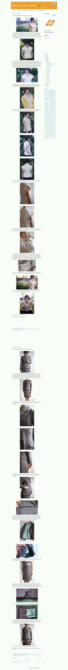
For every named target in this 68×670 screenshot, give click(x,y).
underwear (51, 134)
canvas (51, 92)
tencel (54, 132)
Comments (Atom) (19, 662)
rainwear (51, 120)
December (48, 62)
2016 (46, 59)
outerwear (49, 114)
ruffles (45, 122)
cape (52, 92)
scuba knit (54, 122)
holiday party (48, 105)
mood (54, 112)
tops (50, 133)
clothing (52, 93)
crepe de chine (51, 95)
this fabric (23, 273)
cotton (54, 94)
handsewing (51, 103)
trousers (52, 133)
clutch (47, 94)
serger (54, 123)
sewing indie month (47, 126)
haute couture (49, 104)
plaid (50, 119)
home (51, 105)
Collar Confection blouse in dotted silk (22, 15)
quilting (49, 120)
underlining (48, 134)
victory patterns (47, 135)
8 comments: (22, 328)
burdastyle (46, 92)
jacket (27, 654)
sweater (54, 131)
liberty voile (47, 110)
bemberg (16, 654)
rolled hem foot (53, 121)
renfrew (49, 121)
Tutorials (25, 10)
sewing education (47, 125)
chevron (50, 93)
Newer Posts (14, 658)
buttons (49, 92)
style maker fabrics (47, 131)
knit (49, 108)
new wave (54, 113)
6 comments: (23, 653)
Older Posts (39, 658)
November (48, 68)
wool (24, 655)
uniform (54, 134)
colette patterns (51, 94)
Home (14, 10)
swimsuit (52, 132)
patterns (46, 118)
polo (53, 119)
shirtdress (54, 127)
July (47, 73)
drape (54, 97)
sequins (53, 123)
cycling (54, 95)
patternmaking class (35, 654)
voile (49, 136)
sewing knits (52, 126)
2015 (46, 60)
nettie (52, 113)
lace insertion (52, 109)
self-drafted (49, 123)
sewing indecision (52, 125)
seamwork (46, 123)
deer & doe (50, 96)
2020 (46, 55)
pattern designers (24, 61)
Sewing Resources (40, 10)
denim (53, 96)
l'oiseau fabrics (47, 109)
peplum (52, 118)
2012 (46, 83)
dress (52, 98)
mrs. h (46, 113)
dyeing (54, 98)
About (19, 10)
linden (53, 110)
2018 (46, 56)
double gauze (51, 97)
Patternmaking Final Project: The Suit (22, 349)
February (48, 79)
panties (54, 114)
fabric (20, 654)
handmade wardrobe (23, 654)
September (48, 70)
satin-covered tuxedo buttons (29, 228)
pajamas (52, 114)
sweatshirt (49, 132)
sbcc (46, 122)
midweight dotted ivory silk (25, 36)
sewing (20, 655)
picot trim (48, 119)
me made (53, 111)
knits (52, 108)
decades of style (47, 96)
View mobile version (27, 659)
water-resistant (53, 136)
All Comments (47, 38)
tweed (45, 134)
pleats (52, 119)
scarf (48, 122)
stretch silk (49, 130)
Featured (31, 10)
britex (18, 654)
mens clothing (51, 112)
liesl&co (51, 110)
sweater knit (46, 132)
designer (48, 97)
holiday (46, 105)
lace (49, 109)
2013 (46, 82)
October (48, 69)
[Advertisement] (27, 339)
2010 (46, 86)
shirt (52, 127)
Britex (25, 516)
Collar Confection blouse (29, 33)
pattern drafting (30, 654)
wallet (51, 136)
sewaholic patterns (48, 124)
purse (46, 120)
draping (50, 98)
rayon (35, 273)
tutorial (54, 133)
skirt (21, 655)
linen (54, 110)
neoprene (50, 113)
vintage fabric (51, 135)
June (47, 74)
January (48, 80)
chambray (47, 93)
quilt (47, 120)
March (48, 78)
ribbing (51, 121)
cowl (48, 95)
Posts (46, 36)
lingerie (46, 111)
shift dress (50, 127)
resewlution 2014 (16, 655)
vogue (48, 136)
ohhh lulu (46, 114)
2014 (46, 61)
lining (47, 111)
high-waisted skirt (53, 104)
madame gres (50, 111)
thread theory (46, 133)
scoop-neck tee (51, 122)
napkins (48, 113)
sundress (52, 131)
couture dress (46, 95)
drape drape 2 (47, 98)
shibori (47, 127)
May (47, 75)
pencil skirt (49, 118)
